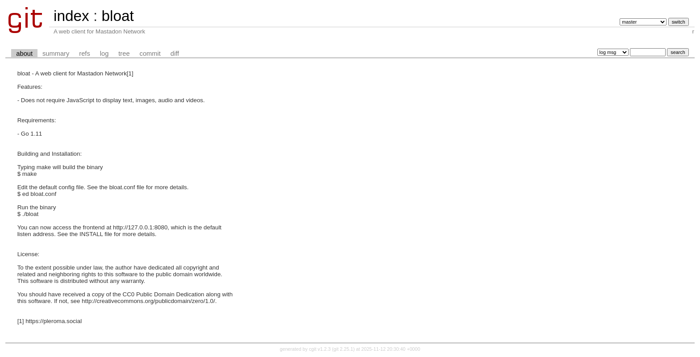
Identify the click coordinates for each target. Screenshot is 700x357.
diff (175, 53)
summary (55, 53)
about (24, 53)
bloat (117, 16)
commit (150, 53)
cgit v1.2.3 (320, 349)
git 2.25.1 (343, 349)
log (104, 53)
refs (84, 53)
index (71, 16)
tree (123, 53)
